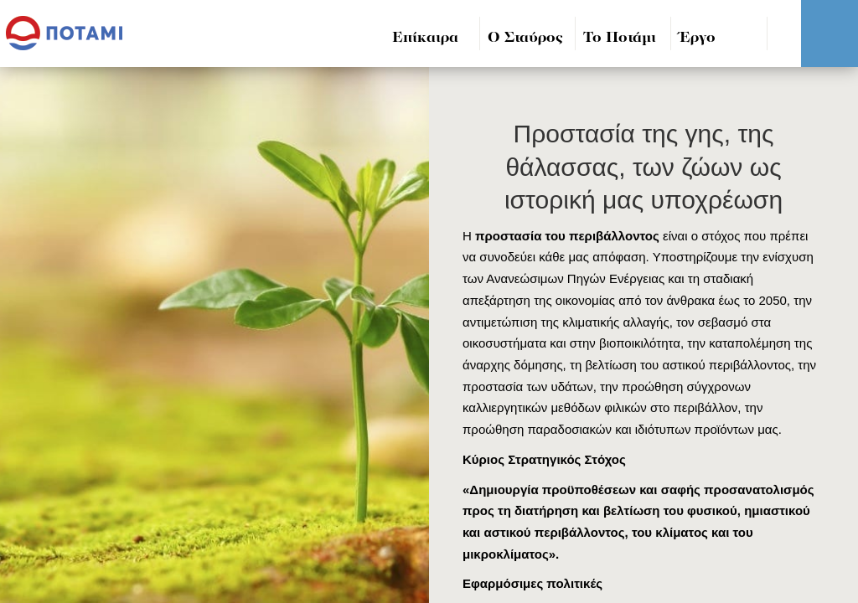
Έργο (698, 38)
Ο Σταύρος (525, 38)
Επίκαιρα (425, 38)
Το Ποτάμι (619, 38)
